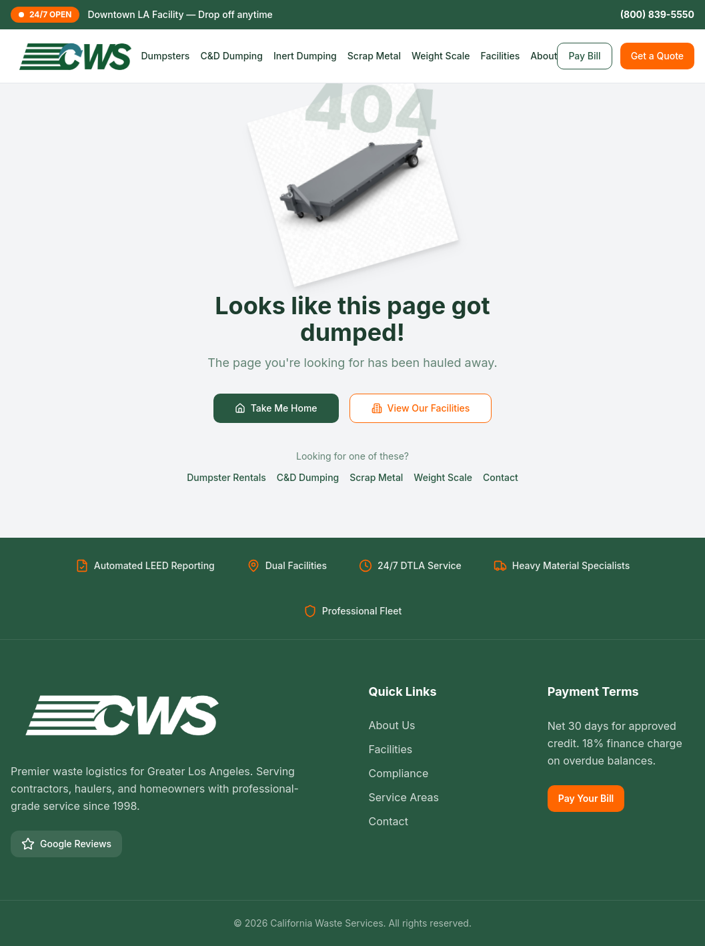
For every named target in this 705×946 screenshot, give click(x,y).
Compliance (399, 773)
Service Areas (404, 797)
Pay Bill (584, 55)
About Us (392, 725)
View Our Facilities (421, 408)
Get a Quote (657, 55)
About (543, 55)
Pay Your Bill (586, 798)
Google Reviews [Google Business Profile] (66, 844)
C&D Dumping (231, 55)
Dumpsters (165, 55)
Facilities (500, 55)
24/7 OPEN (45, 14)
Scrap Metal (374, 55)
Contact (500, 477)
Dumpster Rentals (226, 477)
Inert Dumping (305, 55)
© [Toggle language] (237, 923)
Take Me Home (276, 408)
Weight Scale (441, 55)
